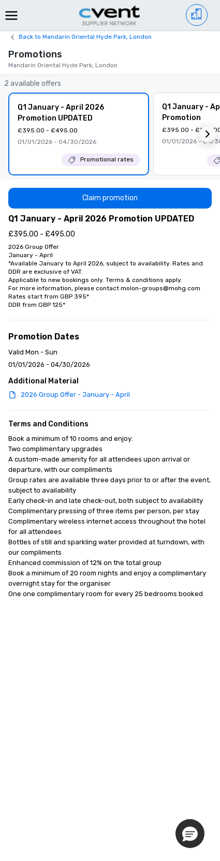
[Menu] (11, 15)
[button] (207, 134)
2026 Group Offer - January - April (75, 394)
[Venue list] (197, 15)
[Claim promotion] (110, 198)
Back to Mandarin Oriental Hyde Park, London (85, 36)
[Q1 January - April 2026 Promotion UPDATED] (78, 134)
